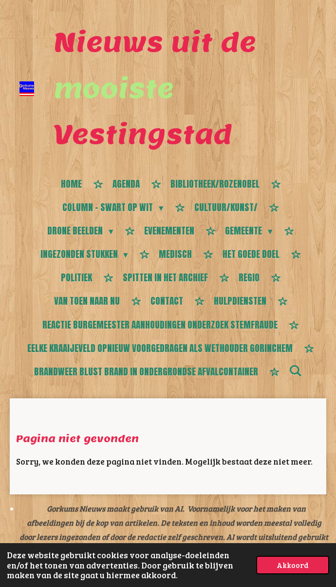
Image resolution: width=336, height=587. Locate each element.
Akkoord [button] (293, 565)
